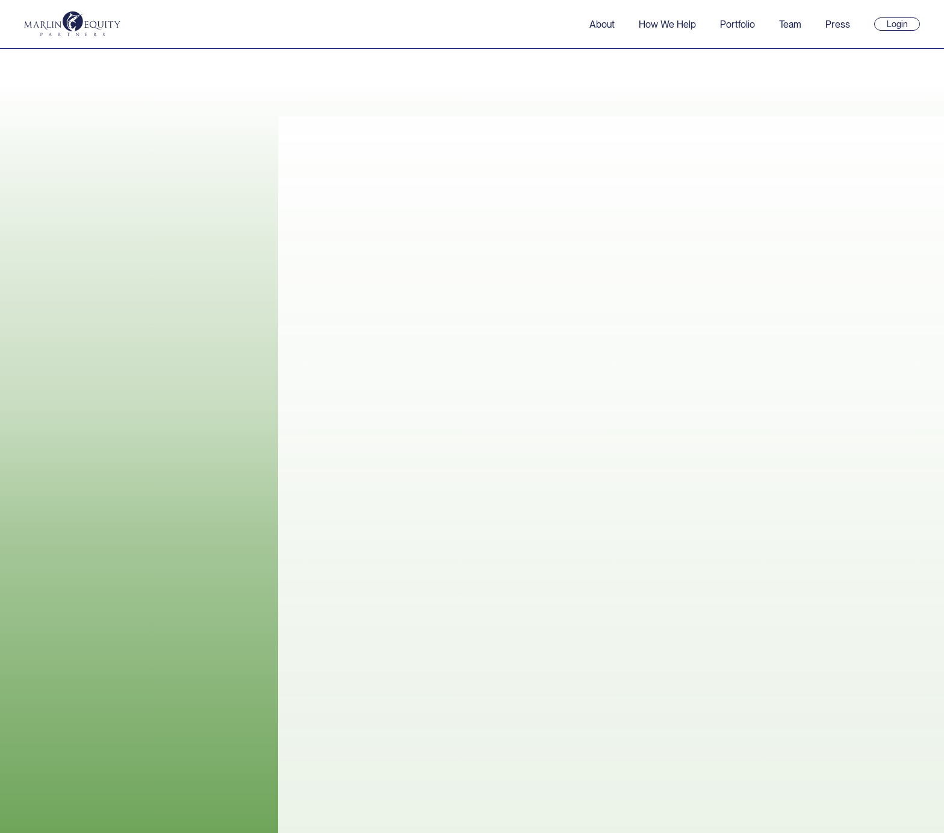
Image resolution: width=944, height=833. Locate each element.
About (602, 24)
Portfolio (737, 24)
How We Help (667, 24)
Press (837, 24)
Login (902, 24)
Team (790, 24)
